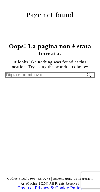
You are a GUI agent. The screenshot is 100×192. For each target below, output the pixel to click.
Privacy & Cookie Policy (59, 188)
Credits (25, 188)
